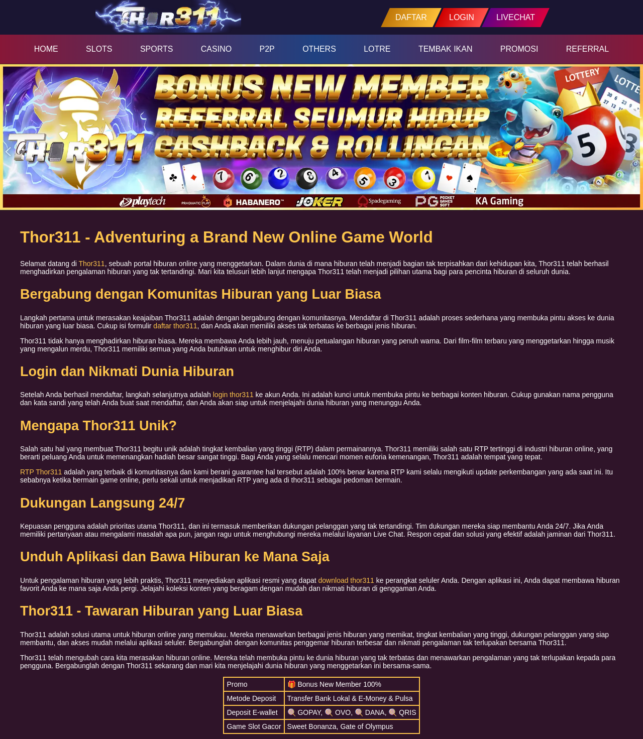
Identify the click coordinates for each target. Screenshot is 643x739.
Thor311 (92, 264)
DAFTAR (411, 17)
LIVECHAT (515, 17)
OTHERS (319, 49)
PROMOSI (519, 49)
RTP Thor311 (41, 472)
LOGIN (461, 17)
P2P (267, 49)
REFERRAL (587, 49)
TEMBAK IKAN (445, 49)
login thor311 (233, 395)
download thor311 (346, 580)
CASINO (216, 49)
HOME (46, 49)
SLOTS (99, 49)
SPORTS (156, 49)
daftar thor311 (175, 326)
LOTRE (377, 49)
